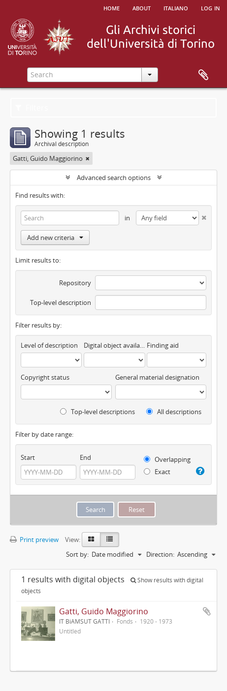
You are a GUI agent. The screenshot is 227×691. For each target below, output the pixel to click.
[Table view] (109, 539)
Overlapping (167, 459)
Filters (31, 107)
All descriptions (173, 411)
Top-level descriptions (97, 411)
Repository (75, 282)
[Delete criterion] (202, 215)
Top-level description (60, 302)
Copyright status (45, 377)
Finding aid (163, 345)
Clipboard (203, 75)
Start (28, 457)
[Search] (70, 217)
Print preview (34, 539)
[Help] (199, 471)
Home (111, 7)
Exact (157, 471)
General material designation (157, 377)
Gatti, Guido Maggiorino (103, 611)
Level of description (49, 345)
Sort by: (77, 554)
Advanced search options (113, 177)
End (85, 457)
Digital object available (114, 345)
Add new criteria (55, 237)
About (141, 7)
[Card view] (91, 539)
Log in (210, 7)
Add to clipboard (207, 611)
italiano (175, 7)
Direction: (160, 554)
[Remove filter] (88, 158)
